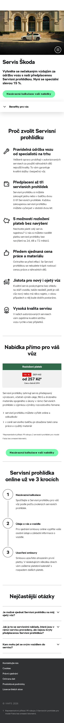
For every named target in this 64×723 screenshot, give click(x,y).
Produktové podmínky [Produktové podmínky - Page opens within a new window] (14, 684)
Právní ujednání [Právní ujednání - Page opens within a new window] (10, 673)
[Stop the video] (58, 49)
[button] (29, 614)
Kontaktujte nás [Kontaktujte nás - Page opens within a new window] (10, 663)
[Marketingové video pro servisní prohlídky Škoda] (32, 33)
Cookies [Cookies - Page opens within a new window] (7, 668)
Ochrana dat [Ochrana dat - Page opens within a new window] (9, 678)
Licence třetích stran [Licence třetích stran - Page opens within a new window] (13, 689)
